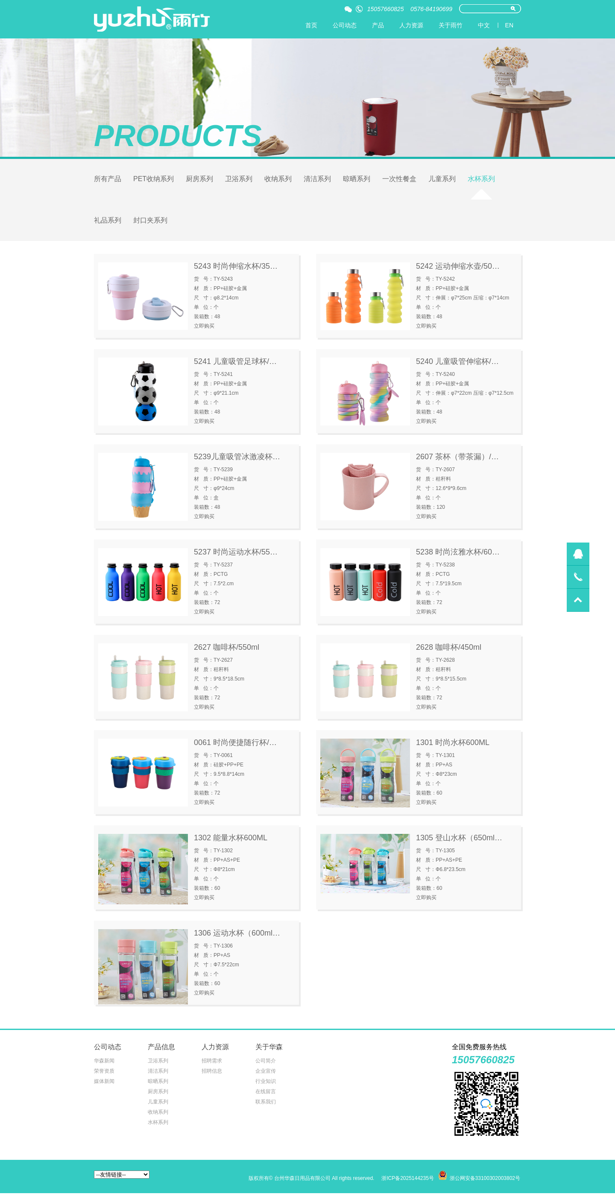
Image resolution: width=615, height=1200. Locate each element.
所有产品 (107, 181)
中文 (484, 25)
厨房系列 (199, 181)
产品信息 (161, 1053)
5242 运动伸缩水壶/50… (458, 273)
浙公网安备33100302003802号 (485, 1185)
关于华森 (269, 1053)
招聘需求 (212, 1068)
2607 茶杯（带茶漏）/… (457, 463)
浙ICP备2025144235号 (407, 1185)
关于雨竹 (451, 25)
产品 (378, 25)
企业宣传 (265, 1078)
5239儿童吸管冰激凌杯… (237, 463)
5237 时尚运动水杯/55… (236, 559)
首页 (311, 25)
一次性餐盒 (399, 181)
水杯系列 (481, 181)
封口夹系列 (150, 225)
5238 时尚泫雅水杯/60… (458, 559)
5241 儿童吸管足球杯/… (235, 368)
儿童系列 (442, 181)
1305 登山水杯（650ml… (459, 844)
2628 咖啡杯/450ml (448, 654)
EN (509, 25)
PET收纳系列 (153, 181)
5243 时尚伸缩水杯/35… (236, 273)
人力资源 (411, 25)
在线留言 (265, 1098)
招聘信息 (212, 1078)
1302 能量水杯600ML (230, 844)
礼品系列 (107, 225)
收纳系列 (278, 181)
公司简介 (265, 1068)
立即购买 (204, 333)
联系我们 (265, 1109)
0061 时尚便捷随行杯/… (235, 749)
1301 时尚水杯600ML (452, 749)
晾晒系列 (356, 181)
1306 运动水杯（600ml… (237, 940)
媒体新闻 (104, 1088)
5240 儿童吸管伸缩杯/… (457, 368)
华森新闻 (104, 1068)
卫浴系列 (238, 181)
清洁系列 (317, 181)
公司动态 (345, 25)
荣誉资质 (104, 1078)
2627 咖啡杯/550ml (226, 654)
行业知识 (265, 1088)
